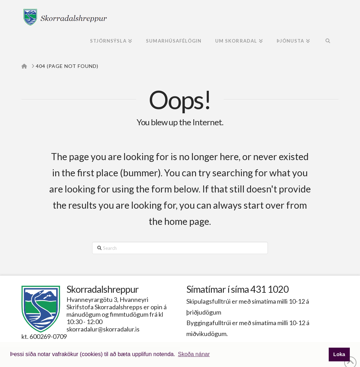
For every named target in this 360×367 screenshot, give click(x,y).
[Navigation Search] (327, 41)
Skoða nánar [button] (194, 354)
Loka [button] (339, 354)
